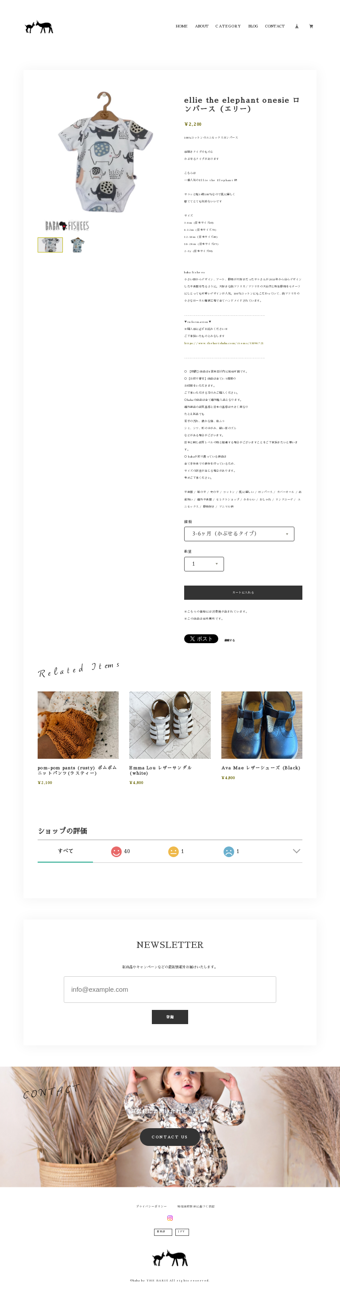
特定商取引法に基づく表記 (196, 1206)
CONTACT (275, 26)
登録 (170, 1017)
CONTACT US (170, 1137)
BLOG (253, 26)
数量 (188, 551)
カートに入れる (243, 592)
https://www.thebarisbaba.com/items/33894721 (224, 343)
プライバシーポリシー (151, 1206)
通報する (229, 640)
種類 (188, 522)
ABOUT (202, 26)
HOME (182, 26)
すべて (65, 851)
